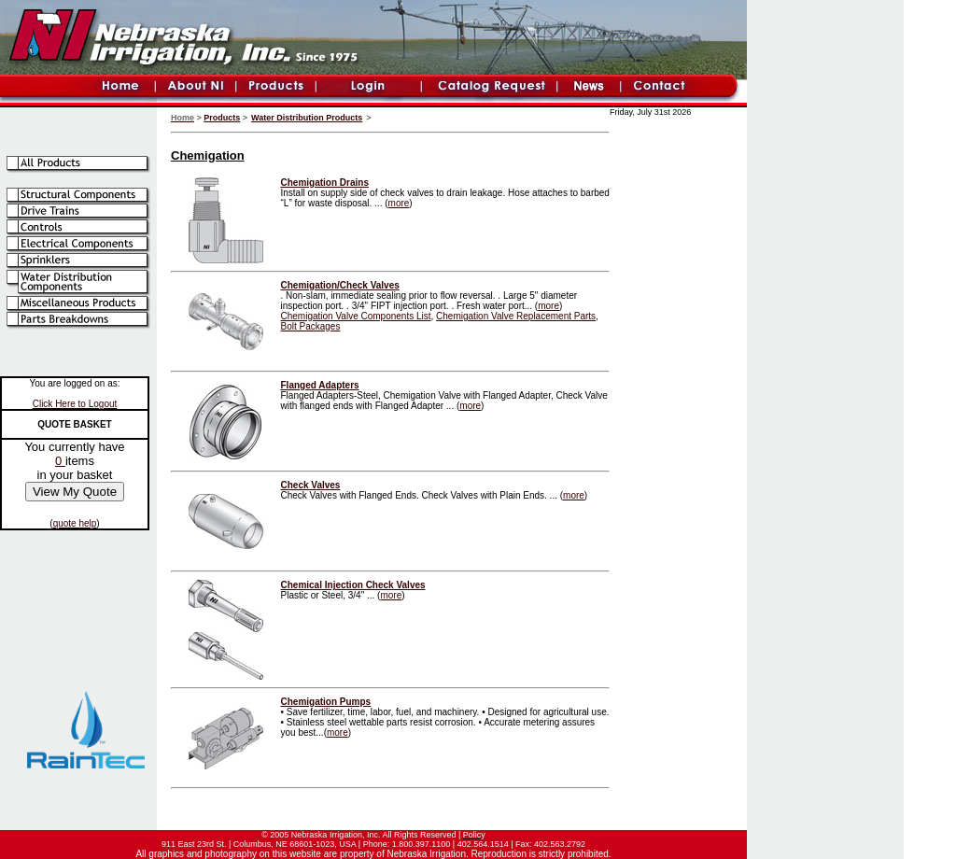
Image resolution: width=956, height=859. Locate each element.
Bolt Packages (311, 326)
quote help (75, 523)
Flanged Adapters (320, 385)
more (399, 203)
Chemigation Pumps (326, 702)
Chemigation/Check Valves (340, 285)
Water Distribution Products (306, 117)
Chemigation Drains (325, 182)
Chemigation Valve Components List (356, 316)
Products (222, 117)
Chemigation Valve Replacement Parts (516, 316)
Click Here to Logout (75, 404)
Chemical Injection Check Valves (353, 585)
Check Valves (311, 485)
